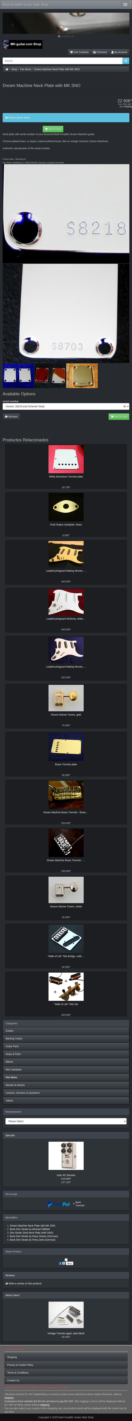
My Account (119, 52)
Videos (9, 1100)
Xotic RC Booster (66, 1175)
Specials (10, 1135)
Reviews (11, 416)
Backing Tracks (14, 1038)
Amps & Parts (13, 1054)
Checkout (100, 52)
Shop (14, 69)
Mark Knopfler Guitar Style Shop (25, 4)
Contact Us (13, 1380)
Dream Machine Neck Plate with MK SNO (57, 69)
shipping (128, 106)
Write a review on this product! (25, 1283)
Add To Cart (53, 129)
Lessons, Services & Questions (23, 1092)
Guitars (10, 1030)
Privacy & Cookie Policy (20, 1365)
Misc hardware (14, 1069)
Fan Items (25, 69)
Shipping (12, 1357)
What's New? (12, 1295)
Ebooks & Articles (15, 1085)
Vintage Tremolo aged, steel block (66, 1333)
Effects (9, 1061)
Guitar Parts (12, 1046)
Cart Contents (79, 52)
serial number (11, 401)
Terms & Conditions (17, 1372)
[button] (12, 23)
